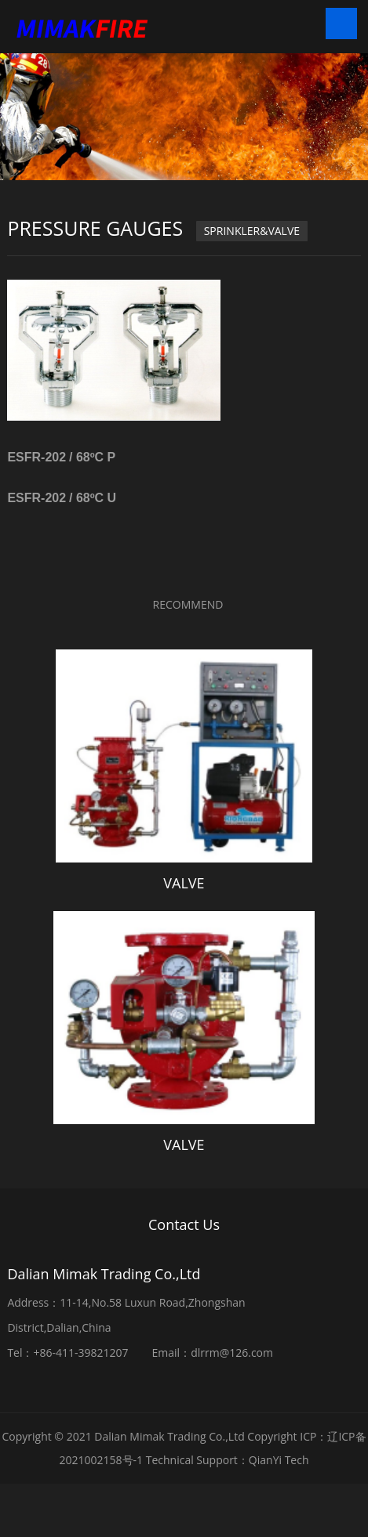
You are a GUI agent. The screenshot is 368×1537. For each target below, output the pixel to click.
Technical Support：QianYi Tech (227, 1459)
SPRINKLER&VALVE (252, 230)
